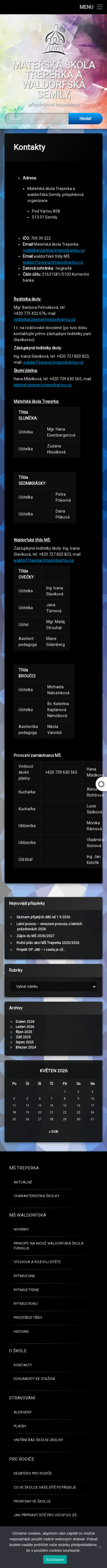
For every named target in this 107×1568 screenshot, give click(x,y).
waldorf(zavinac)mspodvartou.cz (53, 124)
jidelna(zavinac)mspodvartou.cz (43, 146)
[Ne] (100, 1547)
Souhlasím (55, 1559)
